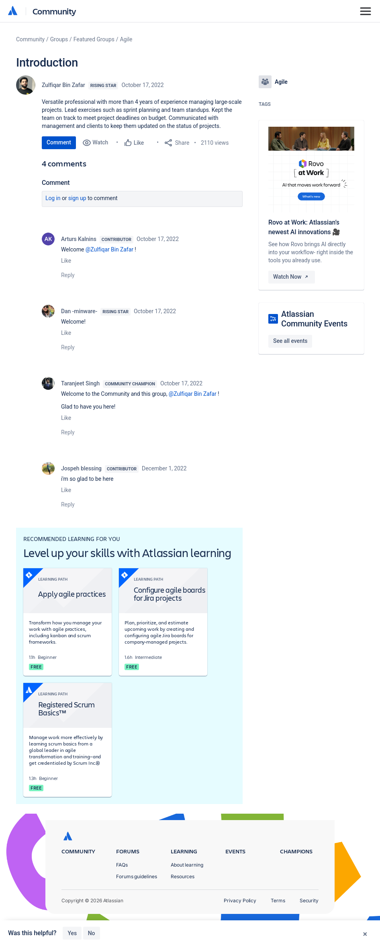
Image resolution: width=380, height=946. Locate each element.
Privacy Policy (240, 900)
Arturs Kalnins (78, 239)
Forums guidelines (136, 876)
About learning (187, 865)
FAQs (122, 865)
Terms (278, 900)
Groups (59, 39)
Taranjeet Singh (80, 383)
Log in (53, 198)
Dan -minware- (79, 311)
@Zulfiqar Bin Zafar (109, 249)
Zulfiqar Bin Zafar (63, 85)
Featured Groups (94, 39)
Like (66, 260)
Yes (72, 933)
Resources (182, 876)
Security (309, 900)
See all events (290, 341)
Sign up (77, 198)
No (91, 933)
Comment (59, 142)
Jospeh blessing (81, 468)
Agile (126, 39)
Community (54, 11)
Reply (68, 275)
